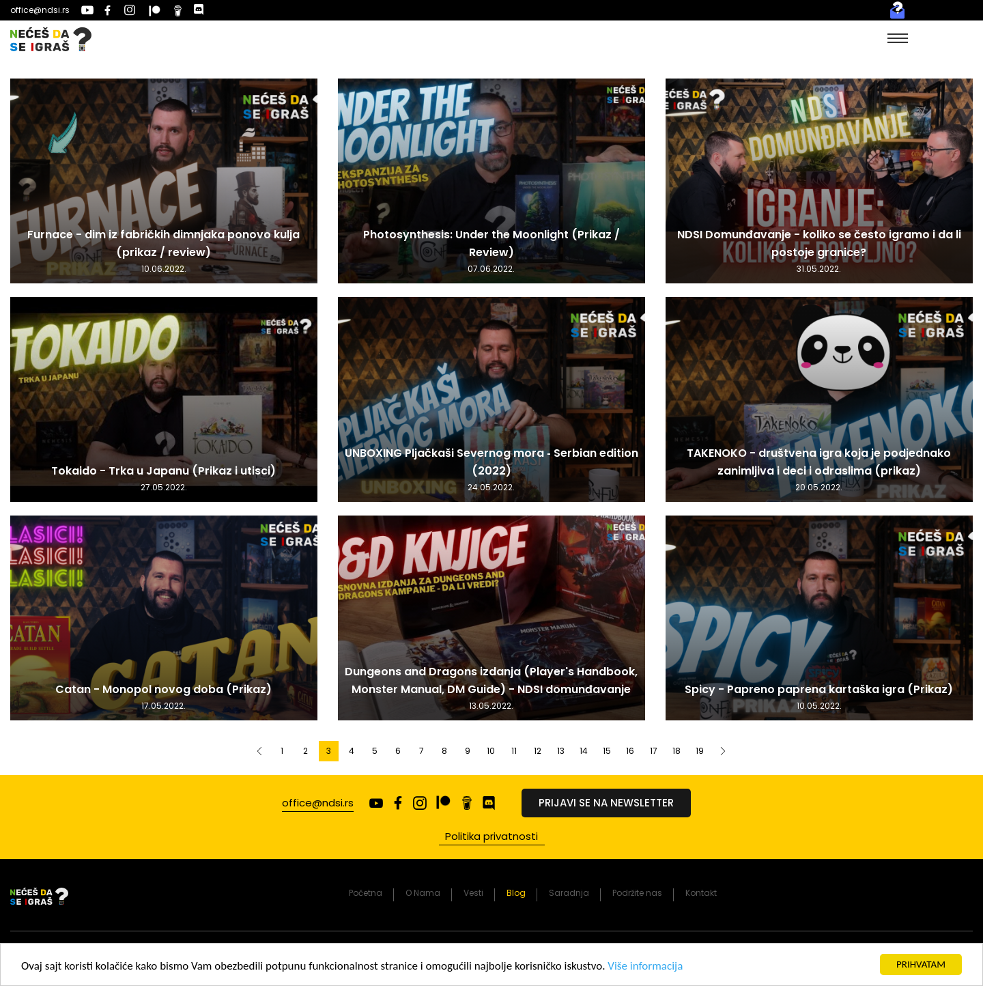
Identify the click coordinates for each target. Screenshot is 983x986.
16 (630, 751)
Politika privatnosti (491, 836)
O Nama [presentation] (422, 893)
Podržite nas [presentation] (637, 893)
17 (653, 751)
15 (607, 751)
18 (676, 751)
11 (514, 751)
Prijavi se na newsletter (606, 802)
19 (700, 751)
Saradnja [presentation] (569, 893)
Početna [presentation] (365, 893)
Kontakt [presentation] (701, 893)
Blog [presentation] (516, 893)
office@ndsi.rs (40, 10)
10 (491, 751)
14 (584, 751)
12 (537, 751)
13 (561, 751)
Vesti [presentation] (473, 893)
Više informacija (645, 967)
